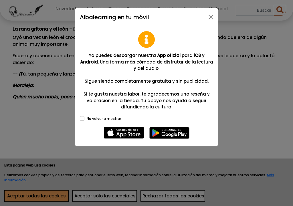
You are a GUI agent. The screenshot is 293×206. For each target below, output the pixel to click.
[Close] (210, 17)
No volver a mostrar (104, 118)
